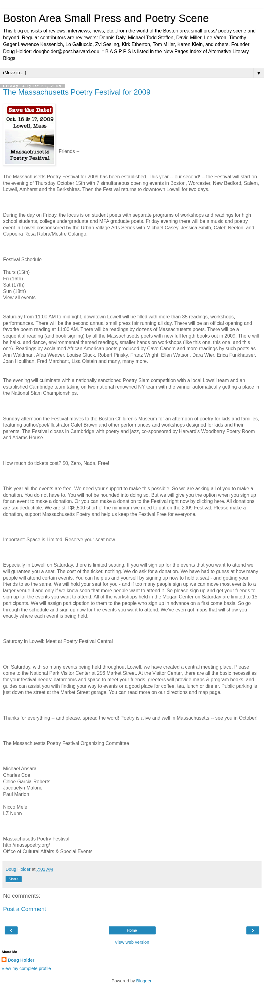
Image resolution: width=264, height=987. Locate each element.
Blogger (143, 980)
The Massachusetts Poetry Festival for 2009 (76, 92)
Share (14, 879)
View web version (132, 942)
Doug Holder (21, 960)
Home (132, 930)
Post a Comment (24, 909)
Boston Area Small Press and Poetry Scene (106, 18)
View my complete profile (26, 968)
